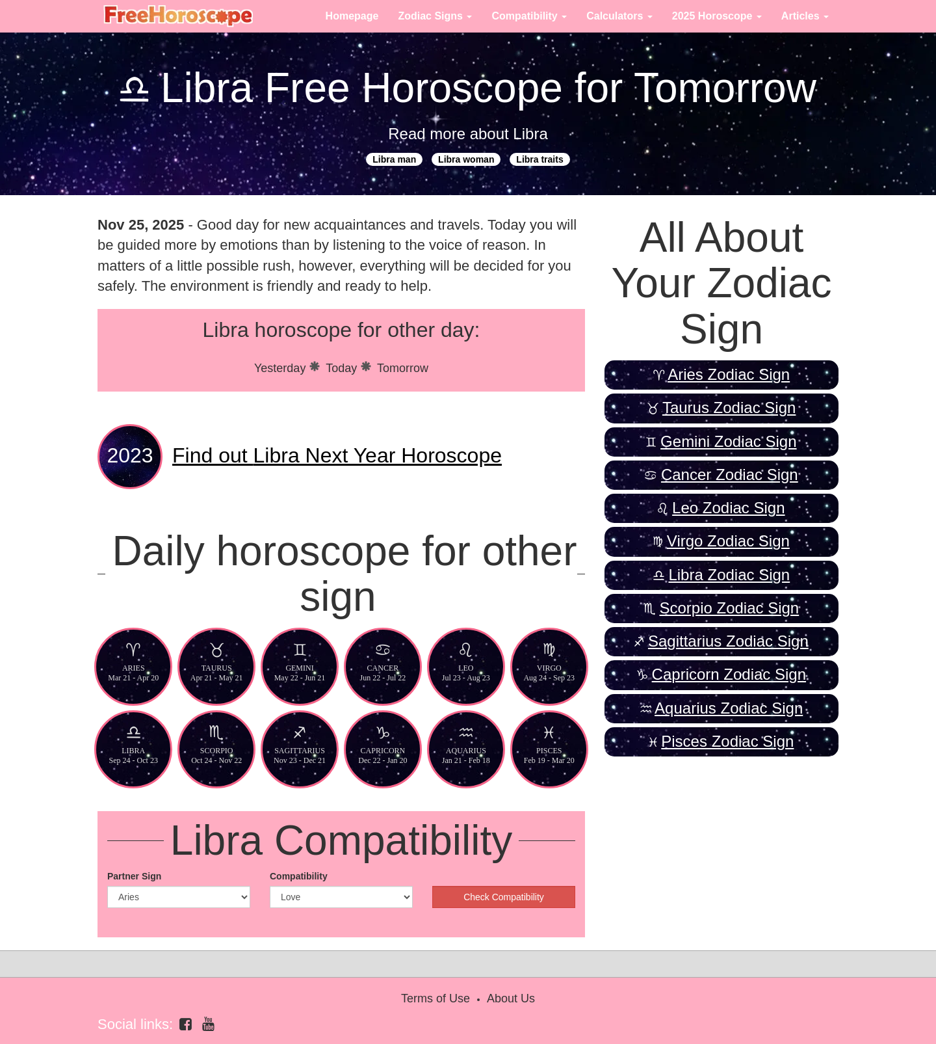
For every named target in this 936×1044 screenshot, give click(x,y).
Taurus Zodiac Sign (729, 407)
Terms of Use (435, 998)
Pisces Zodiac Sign (727, 741)
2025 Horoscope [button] (717, 15)
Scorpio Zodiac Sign (729, 608)
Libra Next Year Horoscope (337, 455)
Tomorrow (402, 368)
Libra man (394, 159)
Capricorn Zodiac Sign (729, 674)
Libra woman (466, 159)
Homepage (352, 15)
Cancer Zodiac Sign (729, 474)
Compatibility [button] (529, 15)
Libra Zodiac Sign (729, 574)
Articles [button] (805, 15)
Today (341, 368)
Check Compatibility (503, 897)
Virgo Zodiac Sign (728, 541)
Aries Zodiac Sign (729, 374)
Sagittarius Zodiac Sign (728, 641)
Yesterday (280, 368)
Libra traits (539, 159)
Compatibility (299, 876)
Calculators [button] (619, 15)
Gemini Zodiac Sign (728, 441)
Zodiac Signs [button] (435, 15)
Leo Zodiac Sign (728, 507)
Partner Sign (134, 876)
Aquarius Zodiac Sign (729, 708)
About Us (511, 998)
